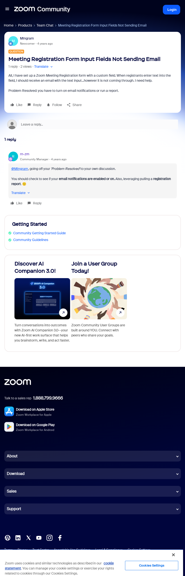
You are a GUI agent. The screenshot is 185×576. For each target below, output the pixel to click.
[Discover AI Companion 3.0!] (42, 303)
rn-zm (24, 154)
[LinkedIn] (18, 537)
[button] (7, 9)
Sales (11, 491)
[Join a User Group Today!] (99, 303)
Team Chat (45, 25)
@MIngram (19, 169)
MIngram (27, 38)
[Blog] (7, 537)
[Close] (173, 554)
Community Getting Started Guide (39, 233)
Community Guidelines (30, 240)
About (12, 456)
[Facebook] (60, 537)
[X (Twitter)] (28, 537)
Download (16, 473)
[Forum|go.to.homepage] (42, 10)
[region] (91, 562)
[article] (92, 179)
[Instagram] (49, 537)
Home (8, 25)
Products (25, 25)
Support (14, 508)
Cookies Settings (151, 565)
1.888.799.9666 (48, 398)
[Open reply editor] (92, 124)
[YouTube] (39, 537)
